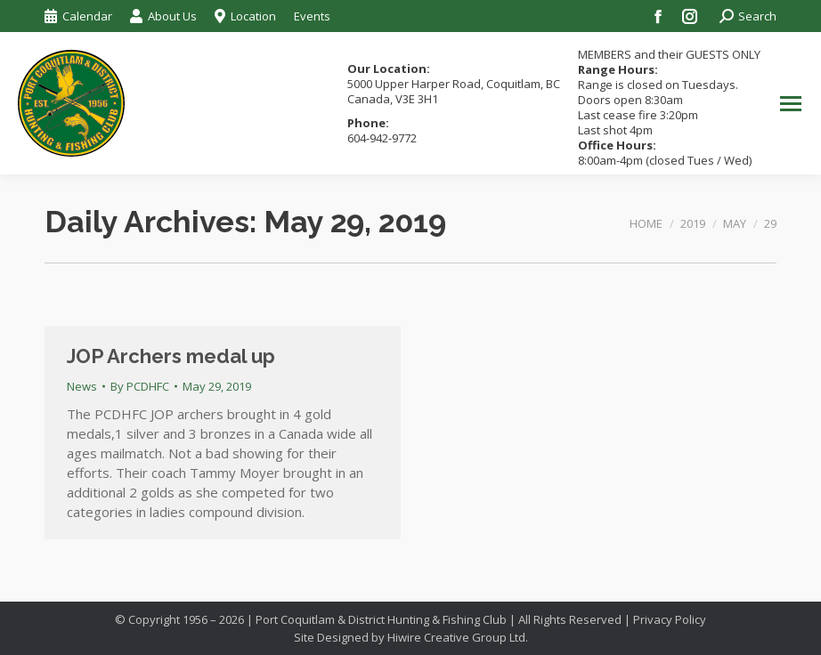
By (139, 386)
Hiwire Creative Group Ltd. (457, 637)
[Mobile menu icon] (790, 104)
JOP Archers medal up (171, 356)
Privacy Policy (669, 619)
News (82, 386)
